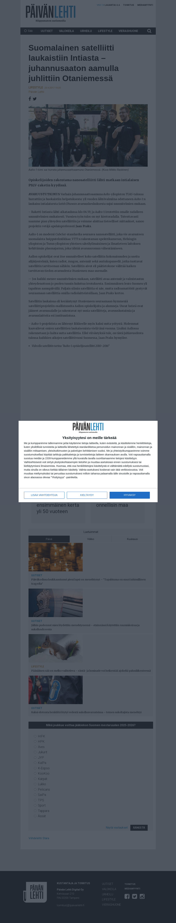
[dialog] (88, 461)
